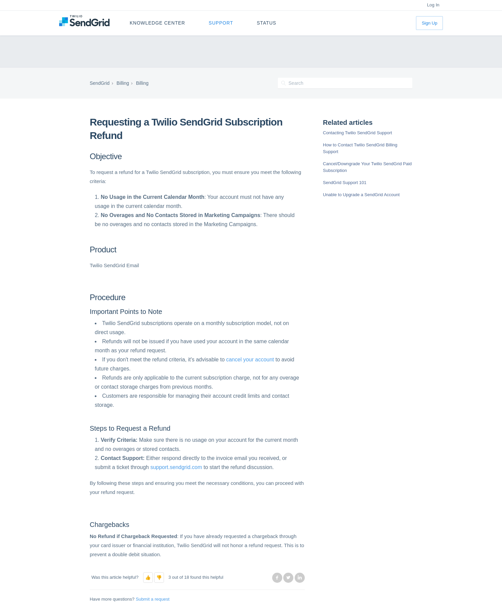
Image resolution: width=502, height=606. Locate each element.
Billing (123, 83)
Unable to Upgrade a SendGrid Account (361, 194)
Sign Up (429, 23)
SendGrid (100, 83)
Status (266, 23)
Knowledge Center (157, 23)
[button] (148, 577)
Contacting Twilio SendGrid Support (357, 132)
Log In (433, 4)
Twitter (288, 578)
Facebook (277, 578)
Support (221, 23)
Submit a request (153, 599)
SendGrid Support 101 (344, 182)
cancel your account (250, 359)
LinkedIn (300, 578)
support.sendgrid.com (176, 467)
